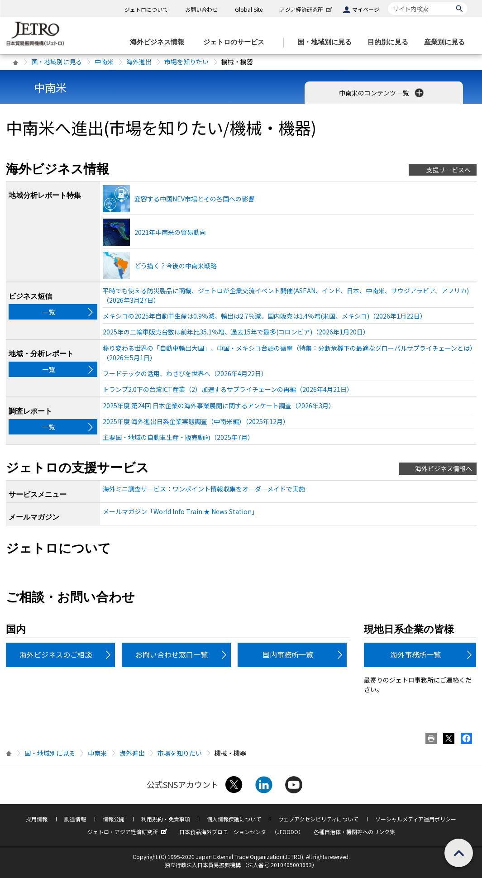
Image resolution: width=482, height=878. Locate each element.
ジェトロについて (146, 9)
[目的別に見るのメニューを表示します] (390, 42)
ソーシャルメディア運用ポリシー (415, 819)
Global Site (248, 9)
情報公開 (113, 819)
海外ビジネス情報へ (443, 468)
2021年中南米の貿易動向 (170, 232)
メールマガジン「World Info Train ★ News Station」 (180, 511)
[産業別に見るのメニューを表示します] (447, 42)
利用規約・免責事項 (165, 819)
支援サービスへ (448, 169)
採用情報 (37, 819)
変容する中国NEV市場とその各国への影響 (194, 198)
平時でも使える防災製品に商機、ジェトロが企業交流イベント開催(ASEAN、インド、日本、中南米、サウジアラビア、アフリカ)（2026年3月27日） (286, 295)
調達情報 (75, 819)
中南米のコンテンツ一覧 (382, 92)
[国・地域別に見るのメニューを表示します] (327, 42)
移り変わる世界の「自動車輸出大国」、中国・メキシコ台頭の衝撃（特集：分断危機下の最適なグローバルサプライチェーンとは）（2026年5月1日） (288, 353)
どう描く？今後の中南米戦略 (175, 265)
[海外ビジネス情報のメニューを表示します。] (160, 42)
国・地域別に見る (56, 61)
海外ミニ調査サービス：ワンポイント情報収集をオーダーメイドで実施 (204, 488)
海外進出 (139, 61)
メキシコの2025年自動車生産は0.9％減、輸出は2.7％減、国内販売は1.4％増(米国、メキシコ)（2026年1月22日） (264, 315)
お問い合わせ (201, 9)
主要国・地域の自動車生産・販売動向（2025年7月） (178, 437)
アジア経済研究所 (307, 9)
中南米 (104, 61)
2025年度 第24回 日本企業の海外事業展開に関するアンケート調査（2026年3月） (219, 405)
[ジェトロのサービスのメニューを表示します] (236, 42)
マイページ (365, 9)
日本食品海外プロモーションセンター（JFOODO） (241, 831)
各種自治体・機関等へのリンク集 (354, 831)
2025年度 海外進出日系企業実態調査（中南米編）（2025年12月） (196, 421)
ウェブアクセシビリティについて (318, 819)
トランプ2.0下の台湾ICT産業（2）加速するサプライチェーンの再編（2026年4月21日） (228, 389)
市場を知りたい (186, 61)
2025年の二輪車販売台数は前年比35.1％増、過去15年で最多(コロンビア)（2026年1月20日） (236, 331)
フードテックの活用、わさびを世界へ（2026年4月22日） (185, 373)
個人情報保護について (234, 819)
